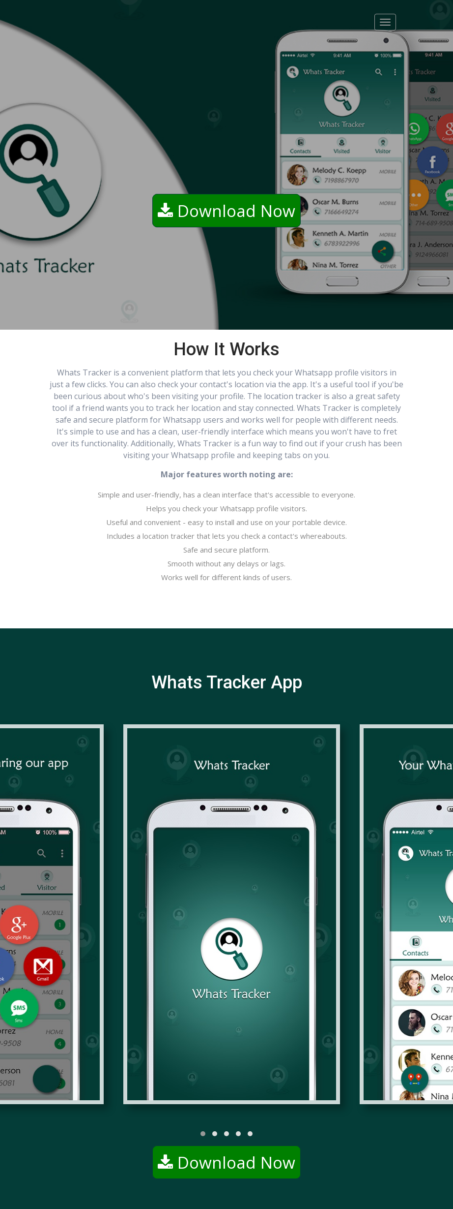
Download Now (226, 210)
